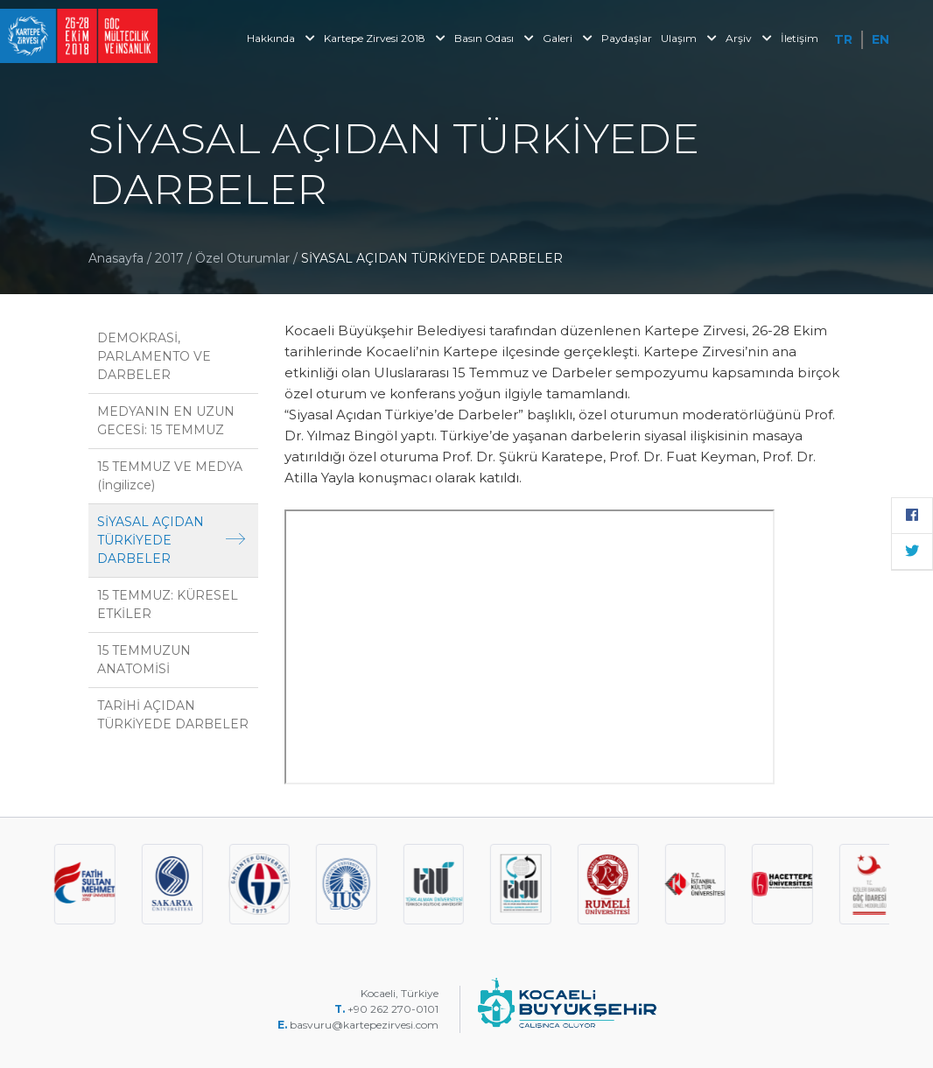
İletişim (799, 38)
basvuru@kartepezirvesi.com (365, 1024)
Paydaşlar (626, 38)
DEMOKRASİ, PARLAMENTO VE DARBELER (154, 356)
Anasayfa (116, 258)
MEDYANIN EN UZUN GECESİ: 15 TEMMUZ (166, 421)
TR (843, 39)
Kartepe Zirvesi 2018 (384, 38)
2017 (169, 258)
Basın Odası (494, 38)
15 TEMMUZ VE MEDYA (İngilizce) (169, 476)
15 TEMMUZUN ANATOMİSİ (144, 660)
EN (880, 39)
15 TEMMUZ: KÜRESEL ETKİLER (167, 604)
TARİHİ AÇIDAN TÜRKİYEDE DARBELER (173, 715)
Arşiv (749, 38)
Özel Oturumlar (244, 258)
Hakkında (281, 38)
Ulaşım (689, 38)
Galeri (568, 38)
